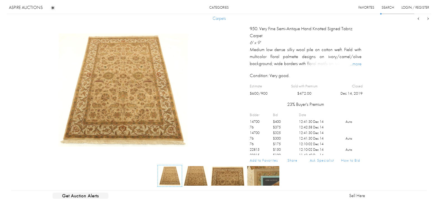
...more (355, 64)
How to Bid (350, 160)
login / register (415, 7)
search (388, 7)
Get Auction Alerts (80, 196)
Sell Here (357, 195)
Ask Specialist (322, 160)
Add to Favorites (264, 160)
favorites (366, 7)
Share (292, 160)
